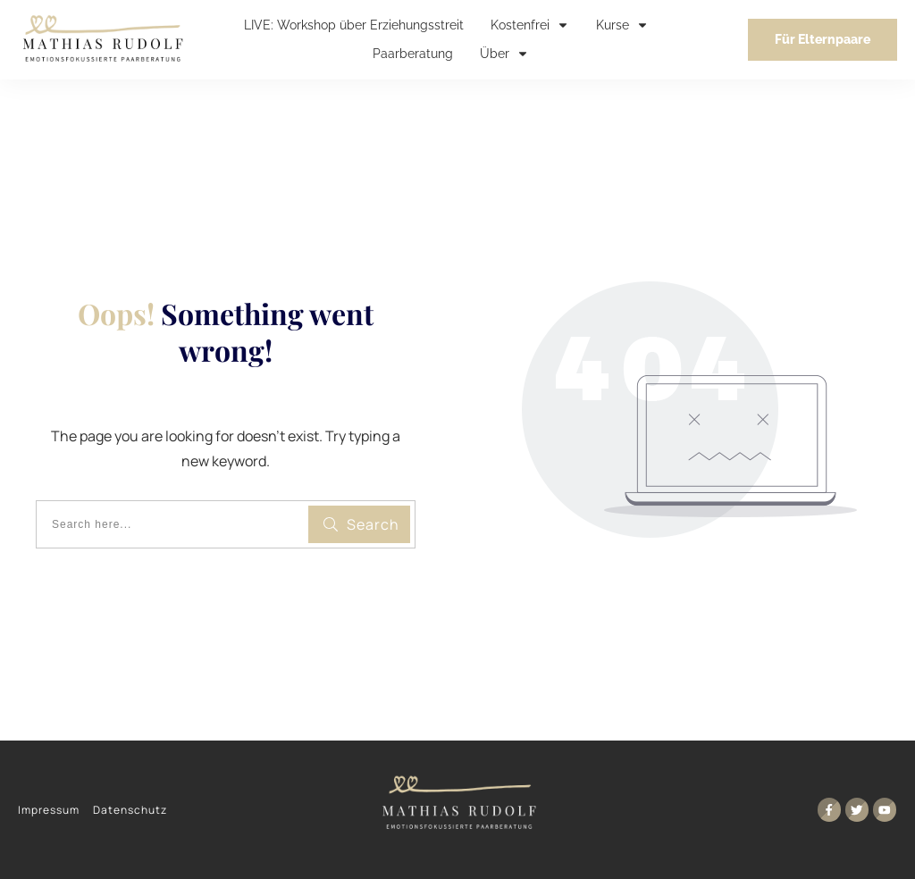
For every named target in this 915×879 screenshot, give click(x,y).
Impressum (49, 809)
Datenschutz (130, 809)
